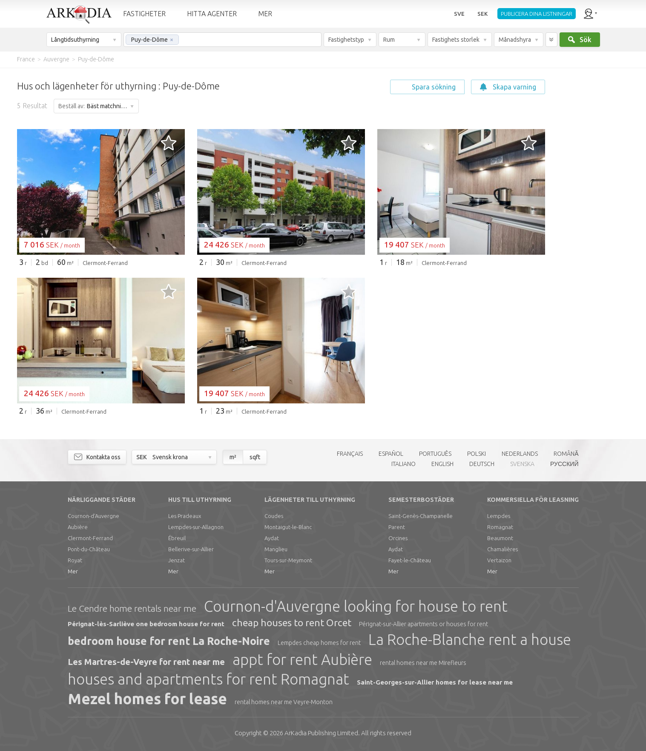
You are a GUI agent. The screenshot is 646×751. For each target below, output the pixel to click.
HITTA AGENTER (212, 13)
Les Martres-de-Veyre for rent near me (146, 662)
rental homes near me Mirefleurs (423, 662)
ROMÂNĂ (566, 453)
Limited (321, 733)
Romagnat (500, 527)
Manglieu (275, 549)
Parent (396, 527)
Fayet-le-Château (409, 560)
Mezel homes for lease (147, 698)
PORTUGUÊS (435, 453)
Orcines (398, 538)
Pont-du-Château (89, 549)
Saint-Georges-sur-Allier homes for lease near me (435, 682)
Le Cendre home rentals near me (132, 608)
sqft (255, 457)
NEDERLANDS (520, 453)
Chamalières (502, 549)
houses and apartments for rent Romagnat (208, 679)
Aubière (78, 527)
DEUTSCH (481, 463)
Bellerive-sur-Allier (191, 549)
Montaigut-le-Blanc (288, 527)
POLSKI (476, 453)
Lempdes (498, 516)
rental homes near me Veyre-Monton (284, 702)
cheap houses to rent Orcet (291, 622)
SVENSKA (522, 463)
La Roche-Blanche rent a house (469, 639)
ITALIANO (403, 463)
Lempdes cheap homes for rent (319, 642)
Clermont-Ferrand (90, 538)
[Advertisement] (595, 196)
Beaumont (500, 538)
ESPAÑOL (391, 453)
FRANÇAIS (350, 453)
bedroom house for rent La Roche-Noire (169, 641)
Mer (73, 571)
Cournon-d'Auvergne (93, 516)
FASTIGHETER (144, 13)
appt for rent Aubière (302, 659)
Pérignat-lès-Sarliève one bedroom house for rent (146, 623)
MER (265, 13)
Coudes (273, 516)
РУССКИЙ (564, 463)
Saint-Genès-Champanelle (420, 516)
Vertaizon (499, 560)
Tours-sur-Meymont (288, 560)
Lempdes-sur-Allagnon (196, 527)
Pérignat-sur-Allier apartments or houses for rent (423, 624)
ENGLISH (442, 463)
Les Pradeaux (184, 516)
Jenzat (176, 560)
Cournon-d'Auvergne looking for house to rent (356, 606)
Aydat (271, 538)
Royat (75, 560)
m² (233, 457)
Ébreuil (177, 538)
